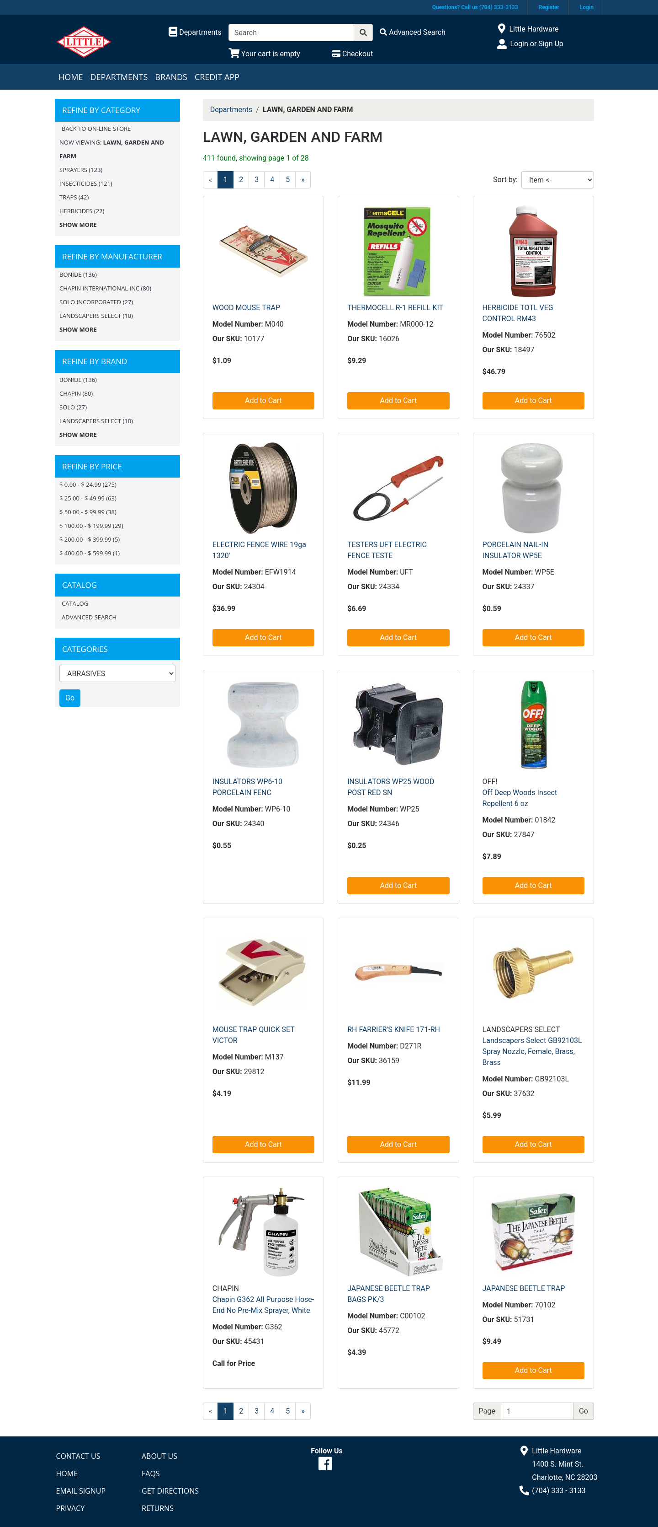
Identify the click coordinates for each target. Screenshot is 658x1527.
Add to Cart (263, 400)
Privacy (70, 1508)
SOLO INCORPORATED (90, 302)
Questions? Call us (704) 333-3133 (475, 7)
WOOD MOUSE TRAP (246, 307)
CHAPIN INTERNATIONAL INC (99, 288)
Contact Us (78, 1456)
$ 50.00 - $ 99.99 (82, 512)
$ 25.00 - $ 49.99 (82, 498)
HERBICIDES (75, 211)
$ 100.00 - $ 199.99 (85, 526)
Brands (171, 76)
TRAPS (68, 197)
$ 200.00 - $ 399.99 (85, 539)
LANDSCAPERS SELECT (90, 316)
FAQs (151, 1473)
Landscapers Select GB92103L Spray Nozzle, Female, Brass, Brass (532, 1051)
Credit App (217, 76)
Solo (67, 407)
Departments (119, 76)
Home (70, 76)
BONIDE (70, 274)
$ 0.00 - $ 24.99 (80, 484)
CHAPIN (70, 393)
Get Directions (170, 1491)
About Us (159, 1456)
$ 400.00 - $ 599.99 (85, 553)
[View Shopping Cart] (264, 53)
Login (587, 7)
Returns (158, 1508)
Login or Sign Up (536, 43)
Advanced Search (89, 617)
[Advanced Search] (413, 32)
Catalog (75, 603)
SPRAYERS (73, 170)
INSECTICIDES (78, 183)
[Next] (303, 179)
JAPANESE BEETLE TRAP (524, 1288)
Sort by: (505, 179)
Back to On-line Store (96, 128)
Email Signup (81, 1491)
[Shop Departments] (195, 32)
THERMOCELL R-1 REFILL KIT (395, 307)
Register (549, 7)
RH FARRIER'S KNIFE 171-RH (393, 1029)
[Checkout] (352, 53)
